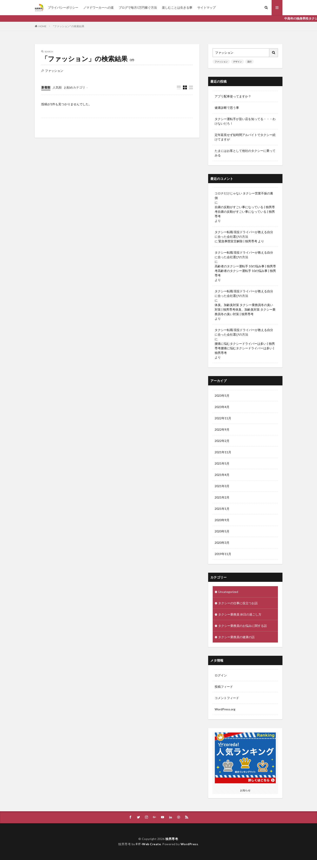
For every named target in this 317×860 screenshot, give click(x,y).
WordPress (189, 844)
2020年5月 (222, 531)
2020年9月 (222, 520)
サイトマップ (206, 7)
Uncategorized (228, 592)
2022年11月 (223, 418)
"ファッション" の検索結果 (68, 26)
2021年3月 (222, 486)
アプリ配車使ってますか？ (233, 96)
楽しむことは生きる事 (177, 7)
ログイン (221, 675)
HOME (42, 26)
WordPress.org (225, 709)
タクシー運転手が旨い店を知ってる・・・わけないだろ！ (245, 121)
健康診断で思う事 (227, 107)
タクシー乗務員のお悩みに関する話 (242, 625)
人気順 (57, 87)
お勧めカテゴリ (74, 87)
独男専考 (171, 839)
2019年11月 (223, 554)
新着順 (45, 87)
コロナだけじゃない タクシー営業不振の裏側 (244, 195)
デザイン (237, 61)
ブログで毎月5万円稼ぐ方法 (138, 7)
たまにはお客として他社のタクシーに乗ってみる (245, 153)
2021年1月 (222, 508)
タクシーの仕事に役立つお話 (238, 603)
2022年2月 (222, 441)
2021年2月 (222, 497)
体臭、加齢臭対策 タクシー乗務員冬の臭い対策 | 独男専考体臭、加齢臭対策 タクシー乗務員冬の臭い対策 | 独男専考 (245, 309)
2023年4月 (222, 407)
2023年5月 (222, 395)
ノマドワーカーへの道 (98, 7)
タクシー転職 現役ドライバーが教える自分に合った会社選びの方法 (244, 234)
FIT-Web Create (148, 844)
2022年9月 (222, 429)
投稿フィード (224, 686)
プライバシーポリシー (63, 7)
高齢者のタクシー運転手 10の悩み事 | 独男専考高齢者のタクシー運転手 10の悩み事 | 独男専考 (245, 270)
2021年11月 (223, 452)
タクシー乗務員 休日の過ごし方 (239, 614)
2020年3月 (222, 542)
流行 (249, 61)
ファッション (221, 61)
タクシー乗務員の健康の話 (236, 637)
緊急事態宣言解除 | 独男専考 (237, 241)
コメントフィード (227, 698)
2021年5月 (222, 463)
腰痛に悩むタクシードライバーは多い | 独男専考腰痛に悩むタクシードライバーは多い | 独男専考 (245, 348)
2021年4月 (222, 475)
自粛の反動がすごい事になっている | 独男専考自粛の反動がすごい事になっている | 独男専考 (245, 211)
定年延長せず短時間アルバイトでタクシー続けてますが (245, 137)
